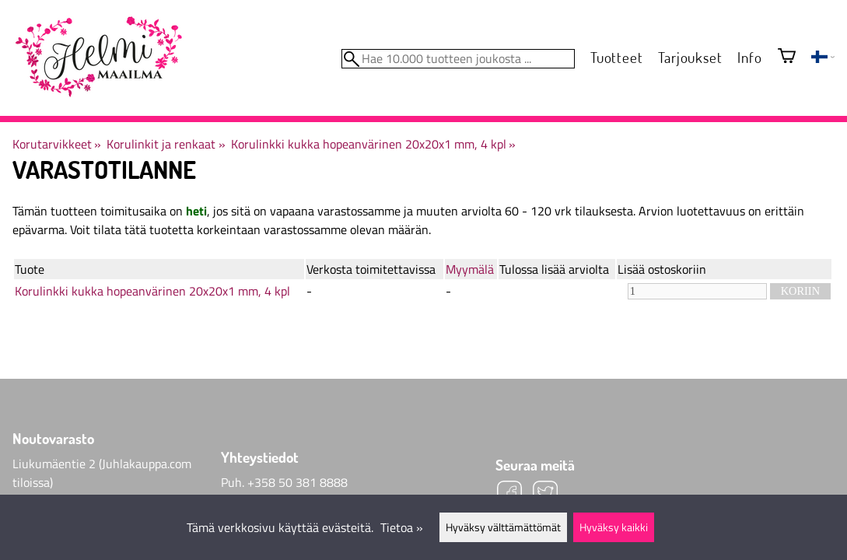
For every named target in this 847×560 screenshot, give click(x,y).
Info (749, 57)
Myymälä (470, 269)
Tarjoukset (690, 57)
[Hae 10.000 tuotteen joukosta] (458, 58)
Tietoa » (401, 527)
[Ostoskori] (787, 57)
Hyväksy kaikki (613, 527)
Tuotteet (616, 57)
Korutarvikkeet (56, 144)
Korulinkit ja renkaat (166, 144)
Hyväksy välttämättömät (503, 527)
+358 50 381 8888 (297, 482)
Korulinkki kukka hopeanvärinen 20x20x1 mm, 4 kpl (373, 144)
